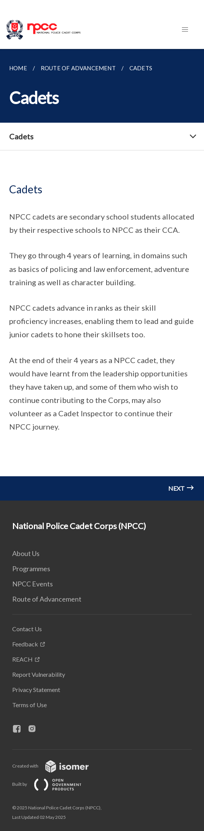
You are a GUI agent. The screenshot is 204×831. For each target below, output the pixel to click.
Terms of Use (29, 704)
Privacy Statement (36, 689)
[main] (102, 275)
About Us (26, 553)
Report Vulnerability (38, 674)
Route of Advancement (46, 599)
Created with (56, 766)
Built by (53, 784)
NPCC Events (32, 584)
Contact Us (27, 628)
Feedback (25, 644)
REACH (22, 659)
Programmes (31, 568)
